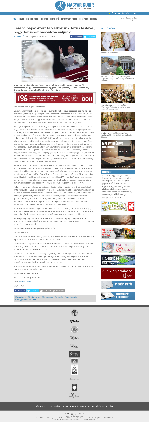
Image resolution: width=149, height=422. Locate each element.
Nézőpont (83, 19)
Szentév (105, 175)
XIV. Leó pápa (32, 19)
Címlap (39, 406)
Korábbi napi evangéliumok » (124, 166)
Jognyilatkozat (75, 419)
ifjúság (120, 186)
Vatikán (127, 186)
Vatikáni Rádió (25, 281)
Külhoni (44, 19)
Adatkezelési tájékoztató (88, 419)
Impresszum (57, 419)
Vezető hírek (108, 28)
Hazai (21, 19)
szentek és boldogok (118, 178)
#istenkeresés (71, 297)
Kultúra (93, 19)
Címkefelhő (107, 172)
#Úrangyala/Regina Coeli (25, 299)
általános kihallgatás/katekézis (114, 189)
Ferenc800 (106, 195)
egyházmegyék (109, 186)
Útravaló (105, 178)
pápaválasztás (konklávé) (121, 192)
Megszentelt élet (69, 19)
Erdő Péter (117, 181)
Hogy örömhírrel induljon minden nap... (115, 146)
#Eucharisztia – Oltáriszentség (27, 297)
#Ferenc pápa (47, 297)
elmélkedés (106, 192)
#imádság (59, 297)
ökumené (116, 197)
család (115, 194)
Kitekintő (54, 19)
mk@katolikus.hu (92, 418)
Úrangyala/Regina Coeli (118, 175)
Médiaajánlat (66, 419)
